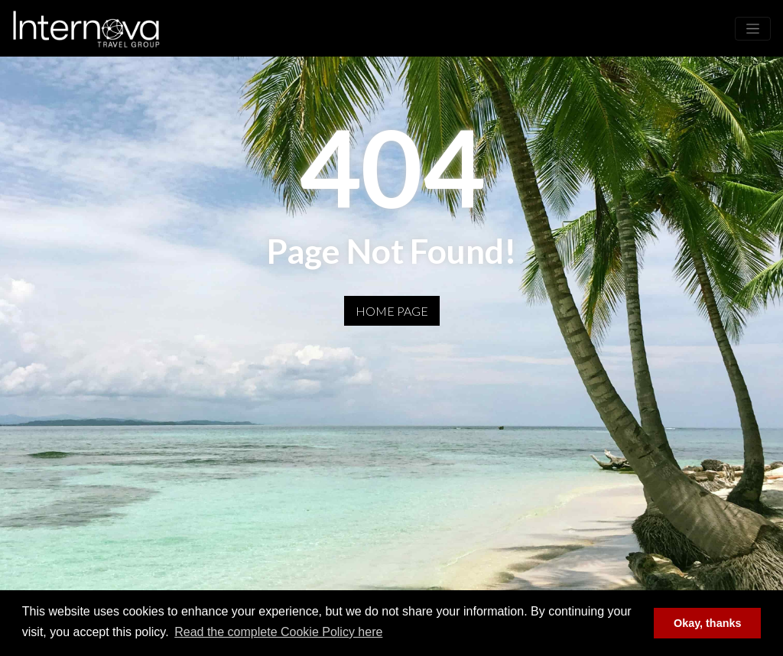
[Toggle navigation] (753, 29)
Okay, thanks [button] (708, 623)
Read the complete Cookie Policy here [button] (278, 631)
